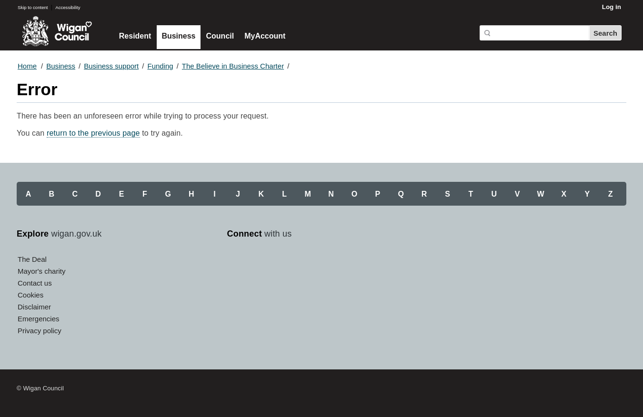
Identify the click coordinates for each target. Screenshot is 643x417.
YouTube (279, 262)
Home (27, 66)
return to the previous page (93, 133)
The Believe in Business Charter (233, 66)
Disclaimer (34, 307)
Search (605, 33)
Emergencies (39, 319)
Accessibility (67, 7)
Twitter (258, 262)
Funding (160, 66)
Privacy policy (39, 331)
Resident (135, 36)
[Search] (534, 32)
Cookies (30, 295)
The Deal (32, 259)
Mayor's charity (41, 271)
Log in (611, 6)
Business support (111, 66)
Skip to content (33, 7)
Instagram (301, 262)
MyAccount (264, 36)
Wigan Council (56, 31)
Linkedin (322, 262)
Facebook (236, 262)
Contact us (35, 283)
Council (220, 36)
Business (178, 36)
